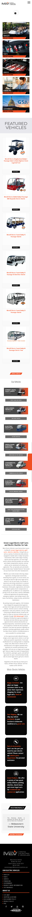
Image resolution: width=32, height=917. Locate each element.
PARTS (6, 877)
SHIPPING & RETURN (10, 897)
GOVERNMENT (8, 883)
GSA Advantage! (19, 616)
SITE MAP (7, 895)
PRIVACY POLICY (9, 901)
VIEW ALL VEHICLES (16, 373)
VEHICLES (6, 875)
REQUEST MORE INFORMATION (13, 885)
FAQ (5, 903)
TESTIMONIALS (8, 887)
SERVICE (6, 879)
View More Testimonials (16, 834)
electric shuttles (13, 552)
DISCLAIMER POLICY (10, 899)
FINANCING (7, 881)
